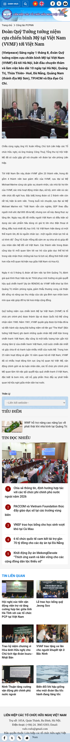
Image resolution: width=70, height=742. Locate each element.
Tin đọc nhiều (16, 438)
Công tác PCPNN (25, 25)
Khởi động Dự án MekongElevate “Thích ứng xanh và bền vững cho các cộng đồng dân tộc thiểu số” (34, 557)
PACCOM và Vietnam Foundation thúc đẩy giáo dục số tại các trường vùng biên (34, 511)
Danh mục (10, 4)
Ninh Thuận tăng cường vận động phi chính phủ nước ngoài (16, 690)
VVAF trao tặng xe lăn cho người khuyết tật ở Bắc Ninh (50, 649)
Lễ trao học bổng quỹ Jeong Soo (49, 603)
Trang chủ (7, 25)
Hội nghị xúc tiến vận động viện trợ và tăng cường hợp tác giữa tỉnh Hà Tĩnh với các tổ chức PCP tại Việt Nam (17, 609)
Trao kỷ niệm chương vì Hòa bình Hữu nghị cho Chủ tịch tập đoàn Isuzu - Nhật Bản (17, 651)
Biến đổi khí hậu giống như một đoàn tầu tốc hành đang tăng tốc (50, 690)
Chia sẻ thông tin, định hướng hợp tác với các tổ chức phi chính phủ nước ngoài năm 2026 (34, 492)
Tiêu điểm (12, 411)
